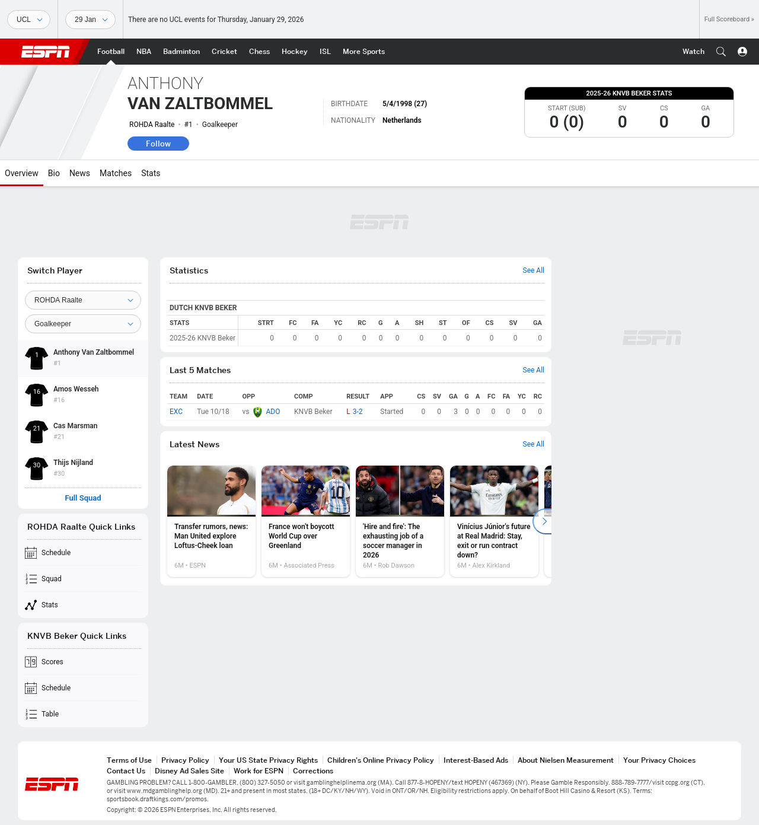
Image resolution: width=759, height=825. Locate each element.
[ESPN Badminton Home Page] (181, 52)
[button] (721, 51)
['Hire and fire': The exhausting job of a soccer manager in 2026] (400, 521)
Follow (158, 143)
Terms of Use (129, 760)
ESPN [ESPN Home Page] (45, 52)
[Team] (83, 300)
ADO (273, 411)
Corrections (313, 770)
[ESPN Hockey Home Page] (295, 52)
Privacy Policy (185, 760)
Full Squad (83, 498)
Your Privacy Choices (659, 760)
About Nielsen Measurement (566, 760)
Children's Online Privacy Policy (380, 760)
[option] (211, 521)
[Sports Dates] (90, 19)
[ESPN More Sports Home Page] (364, 52)
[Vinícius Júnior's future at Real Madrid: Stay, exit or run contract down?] (494, 521)
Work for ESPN (258, 770)
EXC (176, 411)
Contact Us (126, 770)
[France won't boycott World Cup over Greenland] (305, 521)
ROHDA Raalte (151, 124)
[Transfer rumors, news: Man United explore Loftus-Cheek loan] (211, 521)
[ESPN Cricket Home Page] (224, 52)
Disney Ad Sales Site (189, 770)
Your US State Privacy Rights (268, 760)
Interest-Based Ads (476, 760)
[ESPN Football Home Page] (111, 52)
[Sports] (29, 19)
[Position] (83, 324)
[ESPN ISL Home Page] (325, 52)
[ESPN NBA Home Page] (143, 52)
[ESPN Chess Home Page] (259, 52)
